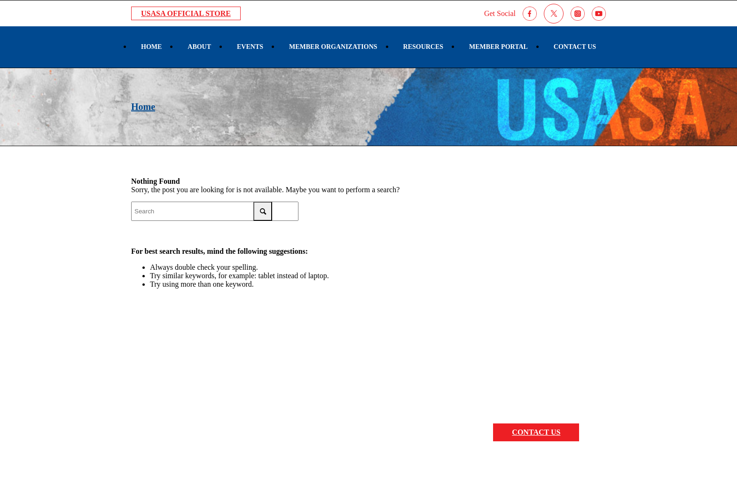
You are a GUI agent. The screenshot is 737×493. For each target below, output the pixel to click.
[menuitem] (151, 47)
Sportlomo (518, 467)
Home (143, 107)
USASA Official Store (186, 13)
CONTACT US (536, 432)
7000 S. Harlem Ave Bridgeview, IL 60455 (200, 397)
